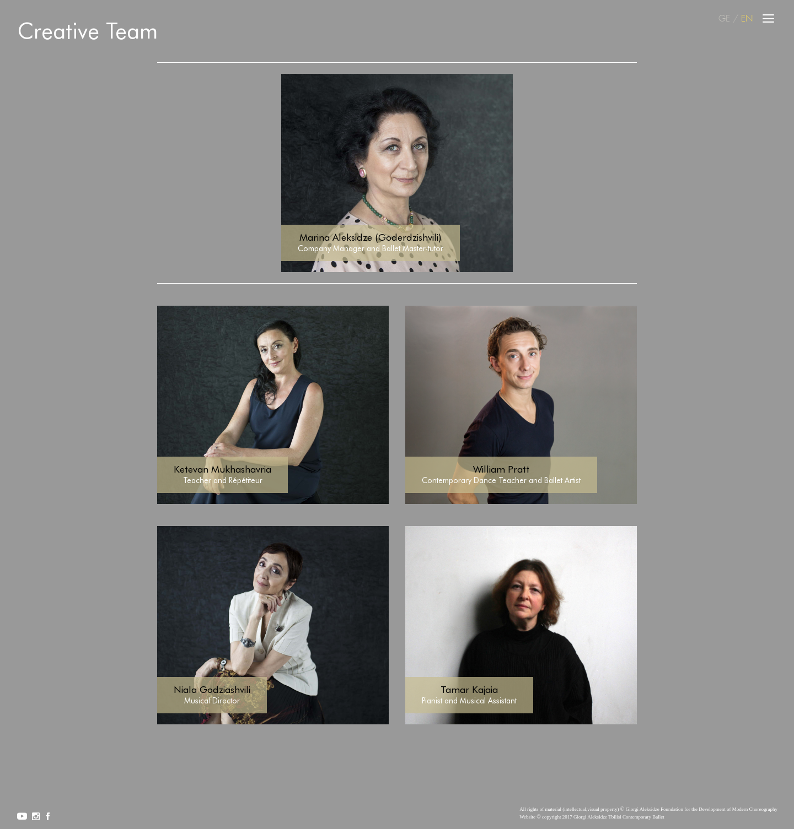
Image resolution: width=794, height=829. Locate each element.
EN (747, 19)
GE (724, 19)
